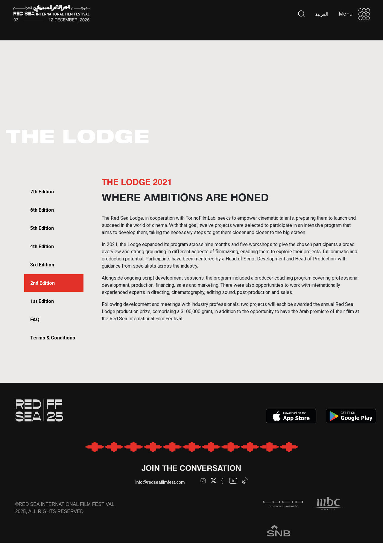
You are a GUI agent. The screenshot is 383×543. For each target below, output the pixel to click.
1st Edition (42, 301)
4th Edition (42, 246)
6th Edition (42, 210)
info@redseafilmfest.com (160, 482)
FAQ (34, 319)
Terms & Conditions (52, 338)
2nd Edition (42, 283)
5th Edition (42, 228)
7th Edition (42, 192)
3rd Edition (42, 265)
